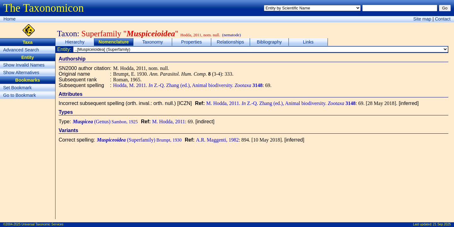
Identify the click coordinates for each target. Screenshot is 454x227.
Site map (422, 18)
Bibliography (269, 41)
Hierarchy (74, 41)
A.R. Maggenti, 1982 (217, 140)
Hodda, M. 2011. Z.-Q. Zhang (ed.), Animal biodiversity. (188, 85)
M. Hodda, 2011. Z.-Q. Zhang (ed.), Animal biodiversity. (281, 103)
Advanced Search (21, 49)
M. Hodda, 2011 (168, 121)
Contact (443, 18)
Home (9, 18)
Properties (191, 41)
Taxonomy (152, 41)
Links (308, 41)
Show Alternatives (21, 72)
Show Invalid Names (23, 64)
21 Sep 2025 (442, 224)
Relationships (230, 41)
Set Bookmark (17, 87)
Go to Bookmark (19, 95)
